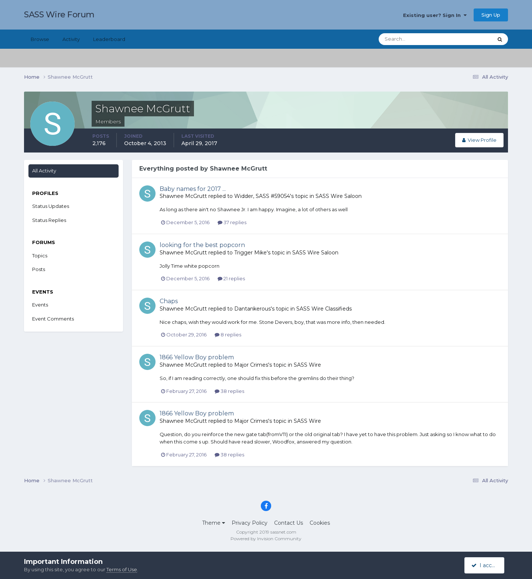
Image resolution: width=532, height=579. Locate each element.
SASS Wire (307, 365)
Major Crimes (251, 365)
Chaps (169, 301)
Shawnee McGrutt (183, 196)
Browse (40, 39)
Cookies (320, 523)
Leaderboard (109, 39)
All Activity (44, 171)
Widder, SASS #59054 (262, 196)
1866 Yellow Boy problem (197, 357)
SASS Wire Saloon (339, 196)
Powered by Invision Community (266, 538)
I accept (485, 565)
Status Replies (49, 220)
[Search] (412, 39)
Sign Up (490, 15)
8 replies (228, 335)
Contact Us (288, 523)
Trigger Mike (250, 252)
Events (40, 305)
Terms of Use (121, 569)
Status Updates (50, 206)
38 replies (229, 391)
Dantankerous (252, 308)
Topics (39, 255)
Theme (213, 523)
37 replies (232, 222)
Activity (71, 39)
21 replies (231, 278)
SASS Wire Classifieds (324, 308)
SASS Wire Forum (59, 15)
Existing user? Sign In (435, 15)
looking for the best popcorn (202, 245)
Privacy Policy (249, 523)
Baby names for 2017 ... (193, 188)
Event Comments (53, 319)
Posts (38, 269)
